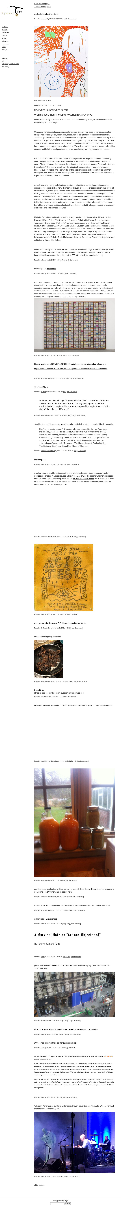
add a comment (71, 273)
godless (37, 476)
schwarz (4, 58)
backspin (4, 30)
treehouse (44, 19)
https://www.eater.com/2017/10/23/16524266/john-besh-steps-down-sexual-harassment (70, 369)
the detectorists (67, 424)
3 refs (72, 628)
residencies (51, 269)
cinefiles (43, 392)
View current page (42, 4)
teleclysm (44, 696)
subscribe (61, 1201)
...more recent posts (42, 7)
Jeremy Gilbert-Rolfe (49, 943)
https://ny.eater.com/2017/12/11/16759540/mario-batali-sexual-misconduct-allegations (70, 364)
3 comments (74, 355)
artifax (43, 260)
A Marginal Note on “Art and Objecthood (66, 934)
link (66, 19)
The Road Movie (41, 387)
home (55, 1201)
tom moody (5, 67)
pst (3, 61)
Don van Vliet (108, 1056)
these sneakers (69, 1043)
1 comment (74, 614)
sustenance (44, 378)
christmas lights (51, 14)
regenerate (5, 44)
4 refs (67, 924)
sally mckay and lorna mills (10, 64)
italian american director (62, 965)
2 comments (72, 19)
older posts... (39, 1185)
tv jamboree (5, 41)
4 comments (80, 910)
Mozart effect (51, 919)
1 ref (67, 260)
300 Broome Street (69, 250)
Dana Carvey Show (88, 889)
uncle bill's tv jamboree (48, 451)
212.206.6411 (74, 255)
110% (42, 1048)
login (66, 1201)
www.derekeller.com (94, 255)
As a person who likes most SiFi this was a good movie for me (60, 623)
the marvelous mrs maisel (83, 479)
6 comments (72, 696)
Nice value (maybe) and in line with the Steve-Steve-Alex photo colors (63, 1029)
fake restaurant (71, 406)
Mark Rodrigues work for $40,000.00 (97, 282)
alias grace (81, 476)
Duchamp (38, 460)
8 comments (76, 1021)
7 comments (81, 451)
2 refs (67, 464)
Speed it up (39, 690)
